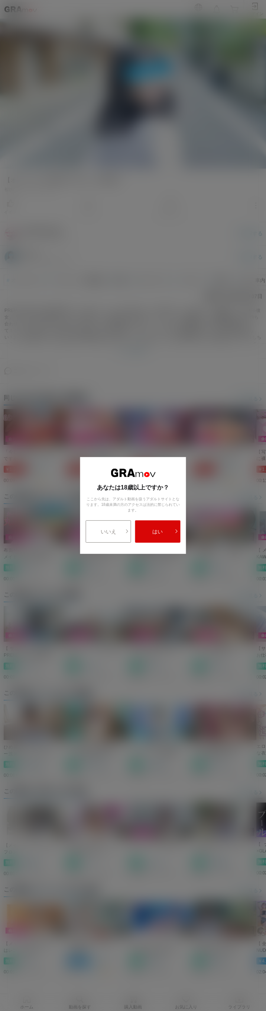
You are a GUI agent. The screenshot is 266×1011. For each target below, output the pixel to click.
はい (165, 532)
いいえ (115, 532)
